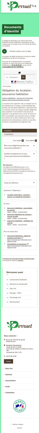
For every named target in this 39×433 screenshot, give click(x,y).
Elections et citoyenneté (16, 284)
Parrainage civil (13, 297)
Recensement (13, 302)
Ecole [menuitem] (7, 387)
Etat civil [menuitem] (8, 369)
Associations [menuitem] (10, 381)
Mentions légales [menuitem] (17, 424)
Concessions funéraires (16, 280)
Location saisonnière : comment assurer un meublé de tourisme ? (19, 196)
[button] (19, 147)
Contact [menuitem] (19, 428)
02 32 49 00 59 (17, 65)
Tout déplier (31, 140)
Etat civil (11, 288)
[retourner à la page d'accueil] (19, 6)
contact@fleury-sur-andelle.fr (12, 67)
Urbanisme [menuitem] (9, 393)
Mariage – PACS (13, 293)
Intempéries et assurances (17, 244)
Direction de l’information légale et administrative (19, 258)
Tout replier (18, 140)
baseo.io (20, 260)
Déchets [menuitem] (8, 375)
